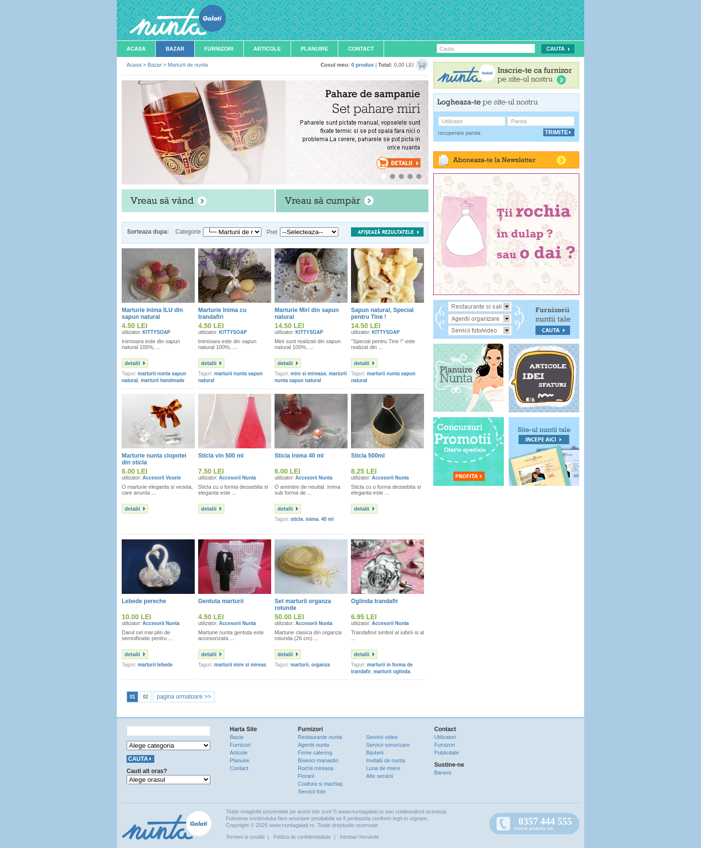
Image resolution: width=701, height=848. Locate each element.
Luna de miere (383, 768)
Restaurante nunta (320, 737)
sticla (297, 519)
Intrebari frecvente (359, 837)
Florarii (306, 776)
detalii (132, 363)
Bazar (175, 49)
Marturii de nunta (187, 65)
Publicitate (446, 753)
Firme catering (315, 753)
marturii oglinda (391, 671)
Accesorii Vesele (162, 477)
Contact (361, 49)
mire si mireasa (308, 373)
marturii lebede (155, 664)
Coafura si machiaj (320, 784)
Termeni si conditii (245, 837)
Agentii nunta (313, 745)
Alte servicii (379, 776)
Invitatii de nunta (385, 760)
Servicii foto (312, 791)
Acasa (136, 49)
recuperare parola (459, 133)
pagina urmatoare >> (184, 696)
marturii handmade (162, 380)
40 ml (327, 519)
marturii (300, 664)
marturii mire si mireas (240, 664)
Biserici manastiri (318, 760)
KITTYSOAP (156, 332)
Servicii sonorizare (388, 745)
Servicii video (382, 737)
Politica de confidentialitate (302, 837)
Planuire (314, 49)
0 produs (362, 65)
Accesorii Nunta (237, 477)
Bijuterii (375, 753)
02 (145, 697)
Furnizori (219, 49)
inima (312, 519)
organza (321, 664)
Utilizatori (445, 737)
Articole (267, 49)
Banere (442, 772)
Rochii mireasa (315, 768)
